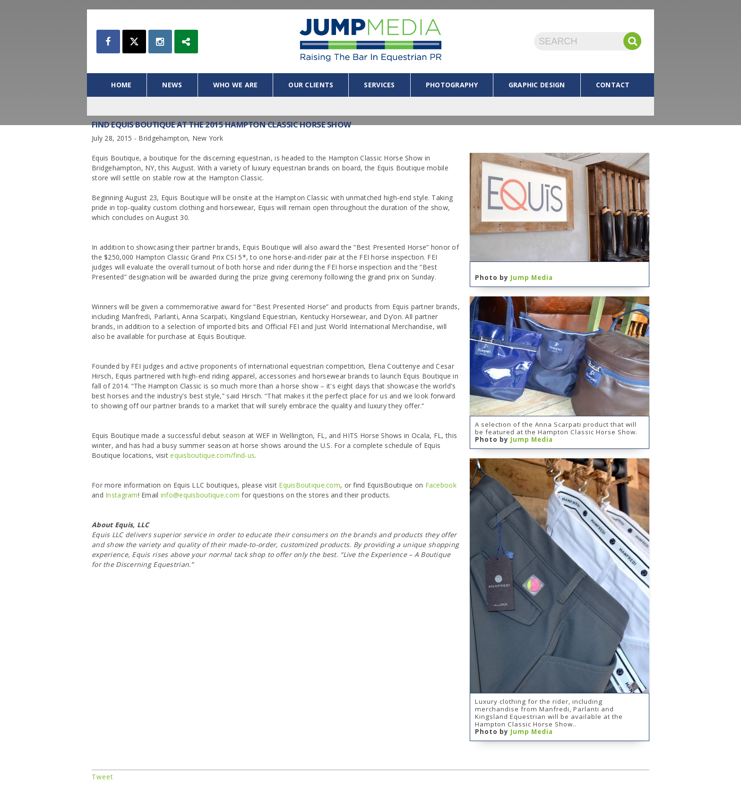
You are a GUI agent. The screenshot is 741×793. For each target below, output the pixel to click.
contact (613, 84)
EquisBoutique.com (309, 485)
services (379, 84)
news (172, 84)
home (121, 84)
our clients (310, 84)
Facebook (441, 485)
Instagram (121, 494)
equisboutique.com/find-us (212, 455)
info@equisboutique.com (200, 494)
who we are (235, 84)
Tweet (102, 776)
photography (452, 84)
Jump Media (531, 277)
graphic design (536, 84)
